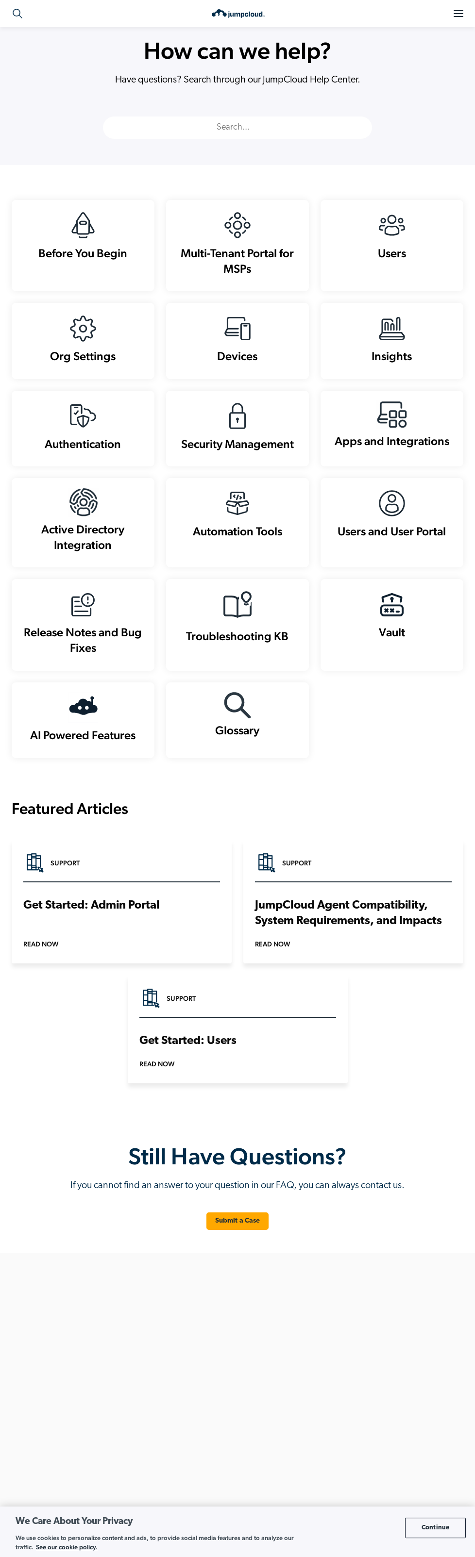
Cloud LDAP (181, 1367)
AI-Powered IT (338, 1352)
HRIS (170, 1445)
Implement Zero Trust (348, 1429)
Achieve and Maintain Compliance (367, 1336)
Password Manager (191, 1476)
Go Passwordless (343, 1414)
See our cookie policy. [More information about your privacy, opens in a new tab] (67, 1547)
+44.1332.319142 (58, 1364)
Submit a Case (237, 1252)
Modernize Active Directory (357, 1445)
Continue (435, 1527)
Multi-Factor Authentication (202, 1460)
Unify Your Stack (341, 1476)
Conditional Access (191, 1398)
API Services (180, 1336)
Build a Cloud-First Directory (358, 1383)
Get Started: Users (188, 1072)
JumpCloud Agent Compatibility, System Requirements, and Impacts (348, 944)
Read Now (40, 975)
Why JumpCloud (341, 1491)
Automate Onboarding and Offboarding (375, 1367)
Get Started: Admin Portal (91, 937)
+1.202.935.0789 (67, 1341)
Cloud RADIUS (184, 1383)
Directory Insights (188, 1429)
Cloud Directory (186, 1352)
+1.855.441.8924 (57, 1353)
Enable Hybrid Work (347, 1398)
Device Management (193, 1414)
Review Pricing (60, 1459)
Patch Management (191, 1491)
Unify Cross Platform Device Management (377, 1460)
